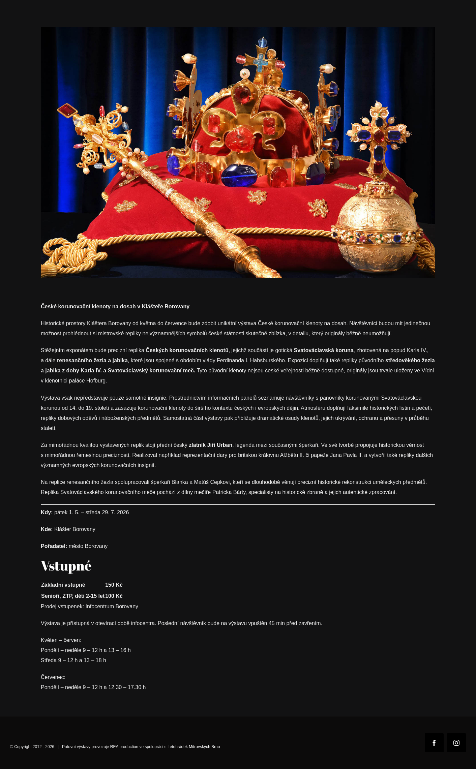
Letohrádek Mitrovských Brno (194, 746)
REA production (124, 746)
